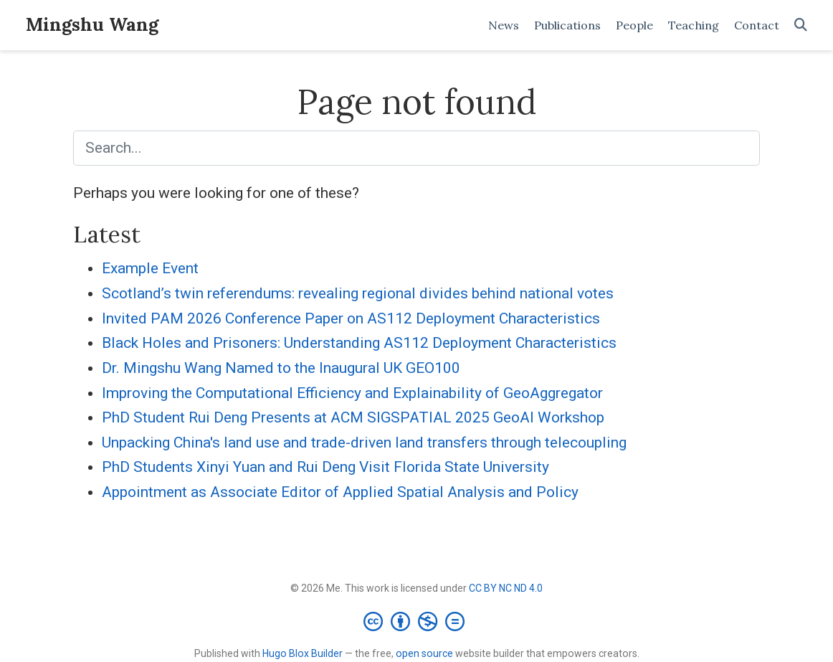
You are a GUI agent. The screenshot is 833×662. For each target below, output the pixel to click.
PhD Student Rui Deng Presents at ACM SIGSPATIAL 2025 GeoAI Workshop (353, 417)
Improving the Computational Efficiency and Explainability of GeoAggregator (352, 393)
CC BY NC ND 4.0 (506, 588)
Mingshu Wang (92, 24)
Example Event (150, 268)
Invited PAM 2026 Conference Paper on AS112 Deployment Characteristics (351, 318)
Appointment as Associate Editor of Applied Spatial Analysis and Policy (340, 492)
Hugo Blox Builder (302, 653)
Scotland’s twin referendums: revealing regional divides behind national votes (358, 293)
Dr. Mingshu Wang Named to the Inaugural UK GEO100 (281, 368)
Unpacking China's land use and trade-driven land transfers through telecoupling (364, 442)
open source (424, 653)
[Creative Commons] (416, 621)
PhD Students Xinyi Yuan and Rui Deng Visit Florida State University (325, 467)
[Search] (800, 25)
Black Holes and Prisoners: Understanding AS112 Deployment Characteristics (359, 342)
